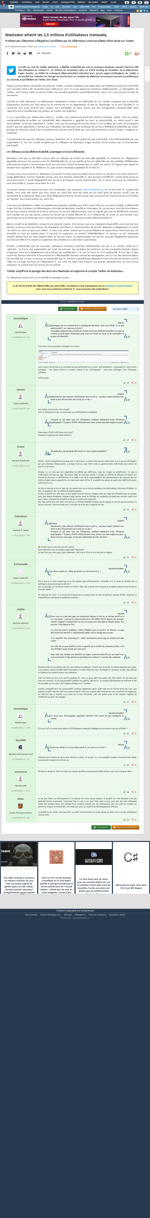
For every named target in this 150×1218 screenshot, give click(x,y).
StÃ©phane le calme (46, 86)
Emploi (81, 2)
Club (113, 2)
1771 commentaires (69, 86)
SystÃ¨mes (144, 7)
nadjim (21, 727)
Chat (55, 2)
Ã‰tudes (93, 2)
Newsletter (67, 2)
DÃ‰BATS (93, 11)
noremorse (20, 889)
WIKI (103, 11)
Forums (14, 2)
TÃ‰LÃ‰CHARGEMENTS (65, 11)
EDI (93, 7)
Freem (20, 564)
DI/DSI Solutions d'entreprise (27, 7)
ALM (57, 7)
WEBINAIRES (38, 11)
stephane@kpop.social (94, 229)
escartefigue (21, 436)
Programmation (104, 7)
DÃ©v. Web (84, 7)
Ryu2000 (21, 858)
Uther (21, 916)
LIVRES (49, 11)
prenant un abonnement (119, 325)
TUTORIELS (20, 11)
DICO (109, 11)
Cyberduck (20, 634)
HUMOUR (118, 11)
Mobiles (133, 7)
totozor (21, 507)
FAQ (37, 2)
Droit (104, 2)
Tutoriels (26, 2)
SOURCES (83, 11)
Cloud (45, 7)
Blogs (45, 2)
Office (124, 7)
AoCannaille (21, 681)
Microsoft (66, 7)
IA (51, 7)
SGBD (116, 7)
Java (75, 7)
